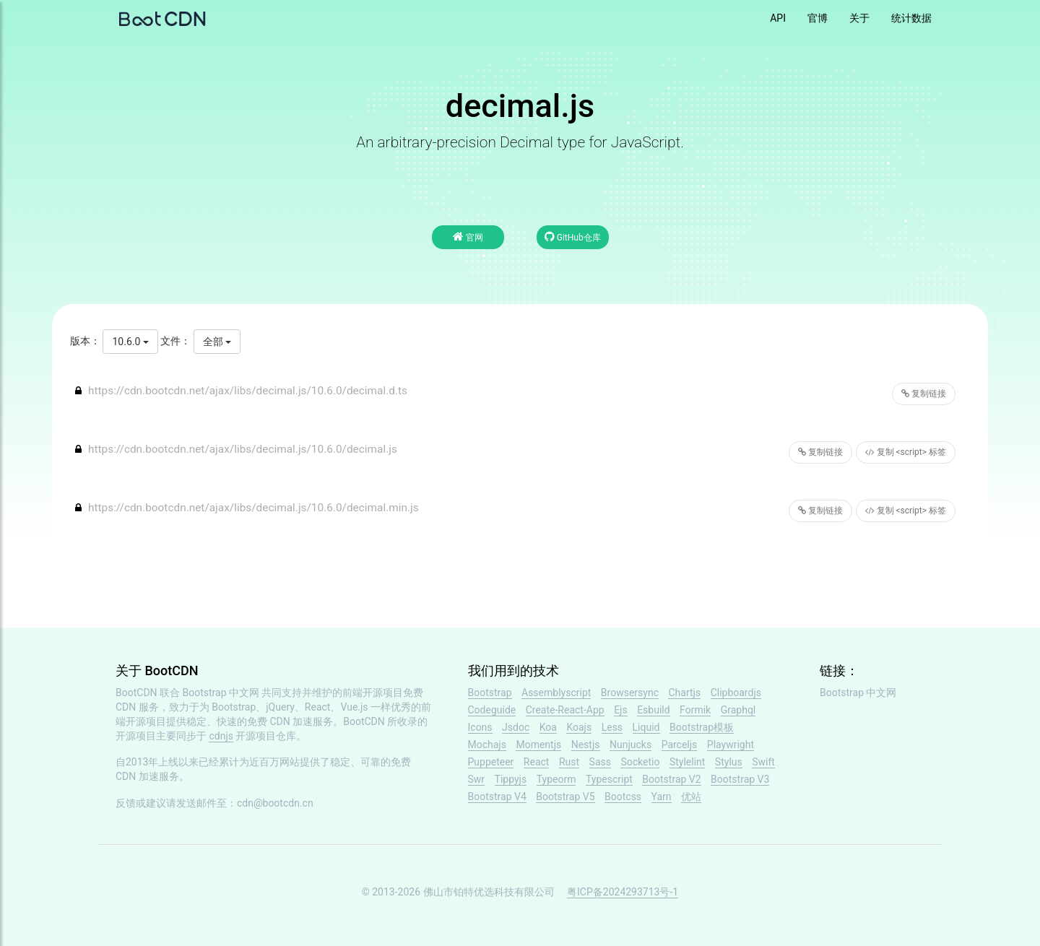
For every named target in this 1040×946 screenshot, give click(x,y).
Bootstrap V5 (565, 796)
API (778, 18)
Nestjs (585, 744)
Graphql (738, 710)
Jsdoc (515, 727)
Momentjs (538, 744)
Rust (569, 762)
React (537, 762)
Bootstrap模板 (702, 727)
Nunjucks (630, 744)
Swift (763, 762)
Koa (548, 727)
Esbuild (653, 710)
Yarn (661, 796)
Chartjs (684, 692)
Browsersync (630, 692)
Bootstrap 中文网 (221, 692)
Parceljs (680, 744)
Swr (476, 779)
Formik (695, 710)
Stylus (728, 762)
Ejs (621, 710)
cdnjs (221, 736)
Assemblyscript (556, 692)
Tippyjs (511, 779)
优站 (691, 796)
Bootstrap (490, 692)
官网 (468, 236)
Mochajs (487, 744)
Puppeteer (491, 762)
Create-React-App (565, 710)
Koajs (579, 727)
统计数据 (911, 18)
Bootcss (622, 796)
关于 (859, 18)
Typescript (609, 779)
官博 (817, 18)
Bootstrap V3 (740, 779)
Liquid (646, 727)
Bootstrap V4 (497, 796)
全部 (217, 341)
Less (612, 727)
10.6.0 (130, 341)
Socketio (639, 762)
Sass (600, 762)
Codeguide (492, 710)
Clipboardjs (736, 692)
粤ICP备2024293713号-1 (622, 892)
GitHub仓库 (573, 236)
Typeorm (556, 779)
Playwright (730, 744)
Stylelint (687, 762)
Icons (480, 727)
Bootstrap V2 (671, 779)
